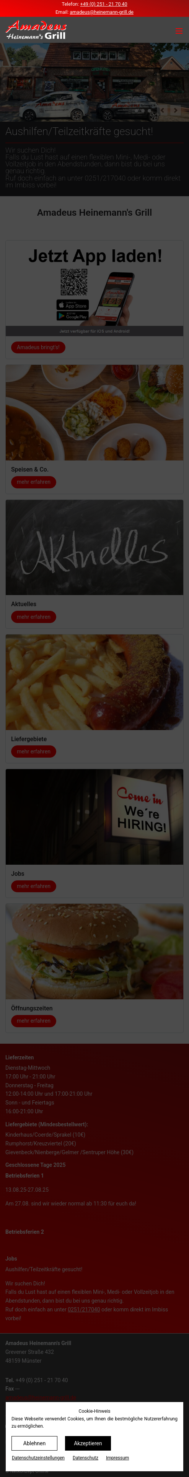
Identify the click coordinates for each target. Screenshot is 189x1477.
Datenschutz (85, 1458)
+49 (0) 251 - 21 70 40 (103, 4)
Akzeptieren (88, 1443)
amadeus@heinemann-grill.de (102, 12)
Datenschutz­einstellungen (38, 1458)
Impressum (117, 1458)
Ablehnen (34, 1443)
